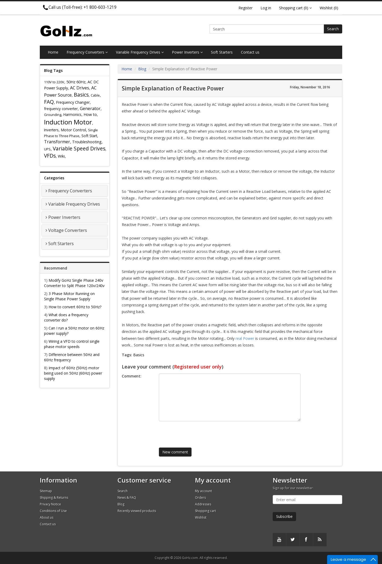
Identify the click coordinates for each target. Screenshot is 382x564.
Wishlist (200, 517)
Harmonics (72, 114)
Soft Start (89, 135)
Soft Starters (222, 52)
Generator (90, 108)
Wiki (61, 156)
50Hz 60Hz (75, 81)
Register (245, 7)
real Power (245, 338)
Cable (95, 95)
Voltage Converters (67, 230)
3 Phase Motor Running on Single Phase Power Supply (69, 296)
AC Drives (79, 88)
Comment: (131, 376)
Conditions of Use (53, 511)
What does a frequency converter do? (66, 317)
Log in (266, 7)
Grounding (52, 114)
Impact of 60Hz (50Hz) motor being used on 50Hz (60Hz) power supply (73, 373)
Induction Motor (68, 122)
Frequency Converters (87, 52)
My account (203, 491)
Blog (142, 68)
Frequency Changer (73, 102)
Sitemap (46, 491)
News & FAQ (127, 497)
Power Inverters (187, 52)
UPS (47, 149)
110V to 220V (54, 82)
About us (46, 517)
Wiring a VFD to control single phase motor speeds (71, 344)
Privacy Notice (50, 504)
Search (333, 28)
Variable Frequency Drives (140, 52)
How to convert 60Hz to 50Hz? (75, 306)
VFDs (50, 155)
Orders (200, 497)
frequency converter (61, 108)
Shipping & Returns (54, 497)
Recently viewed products (137, 511)
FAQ (49, 101)
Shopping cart (205, 511)
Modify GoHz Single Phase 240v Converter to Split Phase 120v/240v (74, 283)
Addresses (203, 504)
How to (90, 114)
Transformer (57, 142)
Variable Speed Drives (79, 148)
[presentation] (198, 432)
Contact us (250, 52)
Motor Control (73, 129)
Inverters (51, 129)
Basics (81, 94)
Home (53, 52)
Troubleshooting (87, 141)
